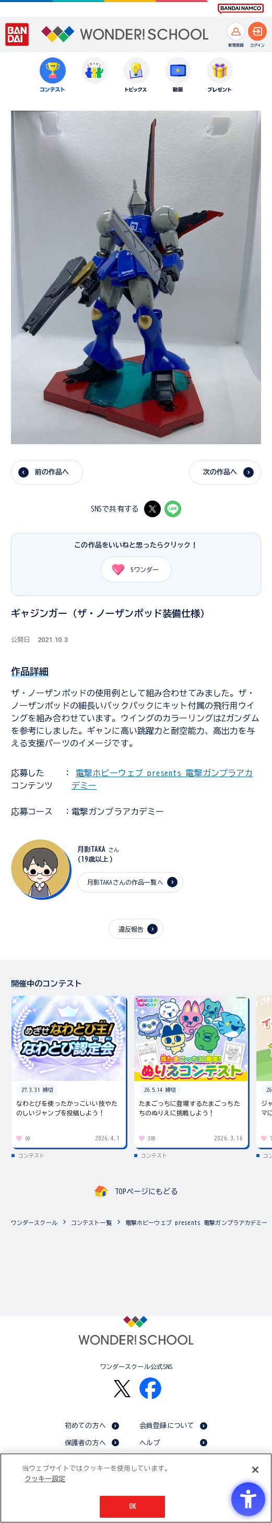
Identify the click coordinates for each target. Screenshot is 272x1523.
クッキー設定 (45, 1479)
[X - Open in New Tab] (152, 509)
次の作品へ (220, 472)
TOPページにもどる (146, 1191)
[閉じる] (255, 1469)
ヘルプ (149, 1442)
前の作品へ (52, 472)
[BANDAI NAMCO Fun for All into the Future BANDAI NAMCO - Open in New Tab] (241, 9)
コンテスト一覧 (91, 1222)
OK (132, 1506)
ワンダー (131, 569)
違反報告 (131, 929)
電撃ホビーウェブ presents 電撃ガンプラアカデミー (196, 1222)
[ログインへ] (257, 31)
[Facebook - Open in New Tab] (150, 1388)
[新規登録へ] (236, 31)
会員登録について (166, 1425)
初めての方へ (85, 1425)
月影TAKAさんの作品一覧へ (125, 882)
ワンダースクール (34, 1222)
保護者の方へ (85, 1442)
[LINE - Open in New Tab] (172, 509)
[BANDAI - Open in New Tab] (17, 34)
